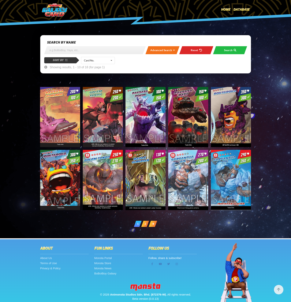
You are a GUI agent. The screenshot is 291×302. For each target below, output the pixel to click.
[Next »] (153, 224)
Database (241, 9)
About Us (46, 258)
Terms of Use (48, 263)
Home (225, 9)
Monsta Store (102, 263)
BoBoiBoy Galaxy (105, 273)
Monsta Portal (103, 258)
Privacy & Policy (50, 268)
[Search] (95, 50)
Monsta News (103, 268)
